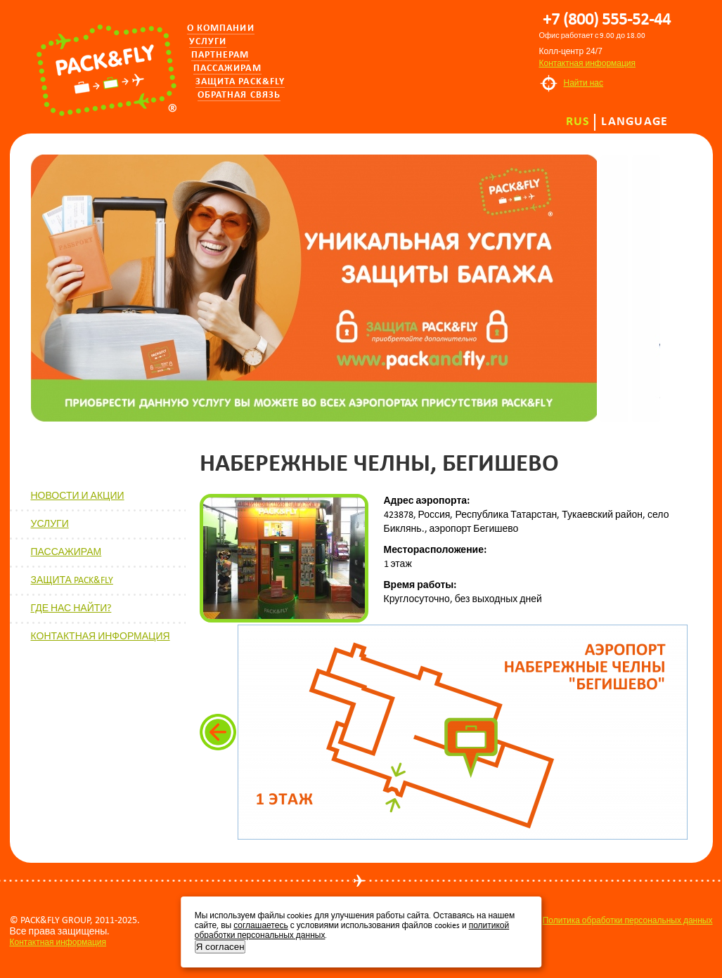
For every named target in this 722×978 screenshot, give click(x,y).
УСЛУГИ (50, 524)
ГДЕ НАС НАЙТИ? (71, 608)
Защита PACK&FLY (240, 82)
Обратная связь (239, 95)
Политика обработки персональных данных (628, 920)
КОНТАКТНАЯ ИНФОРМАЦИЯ (100, 636)
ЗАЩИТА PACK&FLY (72, 580)
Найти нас (584, 83)
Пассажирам (227, 68)
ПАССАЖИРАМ (66, 552)
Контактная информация (587, 63)
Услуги (208, 42)
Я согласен (220, 946)
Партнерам (220, 55)
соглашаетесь (260, 925)
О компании (220, 28)
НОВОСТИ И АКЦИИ (77, 495)
